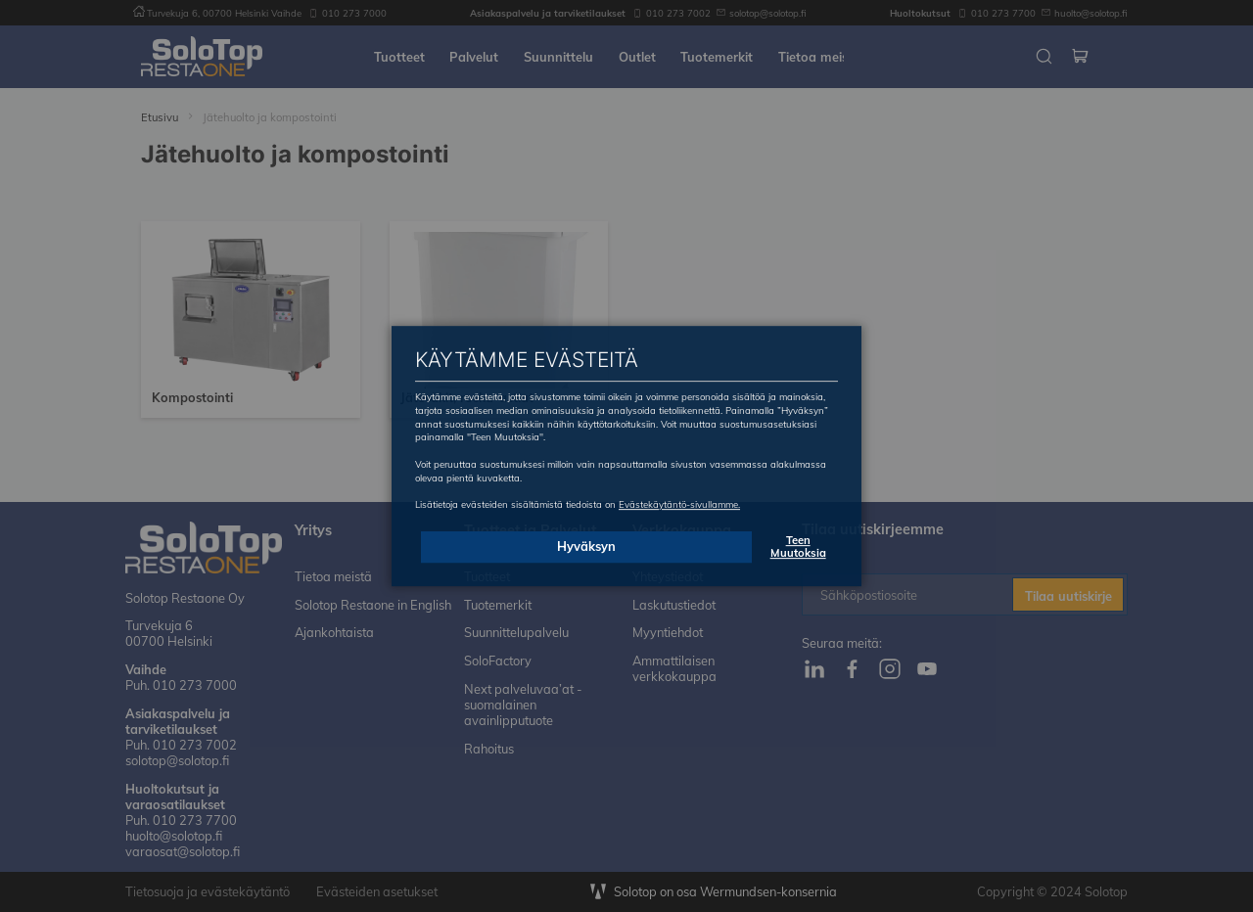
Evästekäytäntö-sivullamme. (679, 504)
